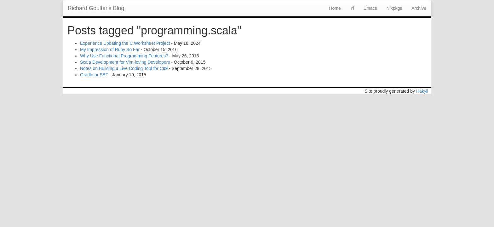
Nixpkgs (394, 8)
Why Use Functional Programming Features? (124, 55)
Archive (418, 8)
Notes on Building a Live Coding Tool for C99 (124, 68)
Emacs (370, 8)
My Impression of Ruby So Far (110, 49)
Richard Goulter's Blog (96, 8)
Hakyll (422, 91)
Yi (352, 8)
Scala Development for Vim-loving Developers (125, 62)
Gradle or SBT (94, 74)
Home (335, 8)
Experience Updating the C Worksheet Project (125, 43)
